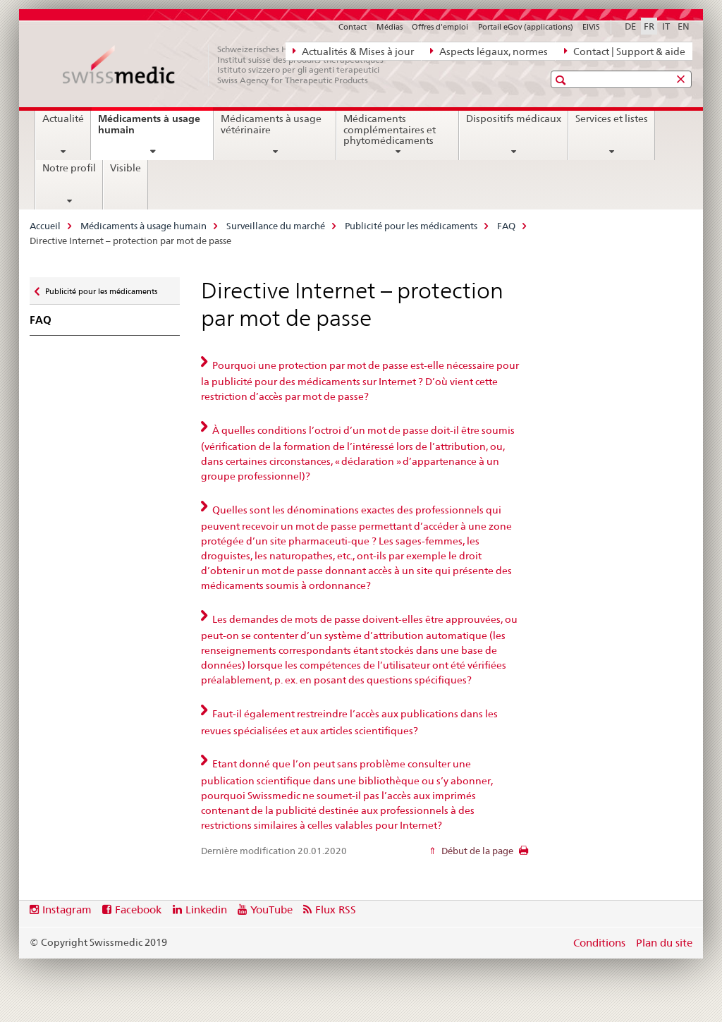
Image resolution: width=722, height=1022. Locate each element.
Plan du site (664, 942)
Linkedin (206, 909)
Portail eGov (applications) (525, 27)
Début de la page (476, 850)
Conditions (599, 942)
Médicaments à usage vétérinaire (271, 124)
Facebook (138, 909)
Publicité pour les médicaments (411, 225)
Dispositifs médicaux (513, 118)
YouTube (271, 909)
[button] (562, 80)
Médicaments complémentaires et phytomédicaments (389, 130)
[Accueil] (231, 64)
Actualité (63, 118)
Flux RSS (335, 909)
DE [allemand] (630, 26)
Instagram (67, 909)
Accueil (45, 225)
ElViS (591, 27)
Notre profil (69, 168)
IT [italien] (666, 26)
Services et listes (611, 118)
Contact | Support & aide (624, 50)
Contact (352, 27)
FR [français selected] (649, 26)
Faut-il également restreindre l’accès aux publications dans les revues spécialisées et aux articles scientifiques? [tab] (349, 722)
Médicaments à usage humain (149, 129)
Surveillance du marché (275, 225)
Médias (390, 27)
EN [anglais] (684, 26)
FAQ (506, 225)
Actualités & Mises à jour (353, 50)
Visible (125, 168)
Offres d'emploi (440, 27)
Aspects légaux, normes (489, 50)
